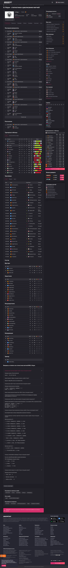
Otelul (48, 82)
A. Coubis (8, 426)
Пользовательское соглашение (39, 552)
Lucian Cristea (11, 289)
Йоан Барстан (14, 231)
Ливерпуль (21, 529)
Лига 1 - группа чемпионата (22, 31)
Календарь (22, 23)
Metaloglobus (11, 172)
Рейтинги (22, 1)
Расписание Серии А (50, 189)
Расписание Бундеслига (50, 192)
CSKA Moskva (49, 36)
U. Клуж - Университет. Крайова (12, 388)
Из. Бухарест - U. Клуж (10, 406)
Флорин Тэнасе (50, 92)
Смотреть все (48, 61)
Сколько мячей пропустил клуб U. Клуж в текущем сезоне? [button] (17, 470)
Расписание (8, 492)
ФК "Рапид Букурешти (21, 503)
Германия (52, 534)
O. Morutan (8, 440)
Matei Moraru (11, 346)
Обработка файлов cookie (55, 541)
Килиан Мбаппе (6, 541)
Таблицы (23, 492)
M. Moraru (13, 210)
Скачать (33, 1)
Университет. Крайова (32, 394)
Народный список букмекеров (40, 540)
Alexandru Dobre (50, 94)
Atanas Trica (11, 353)
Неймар (4, 540)
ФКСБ (10, 153)
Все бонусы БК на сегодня (23, 545)
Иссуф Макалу (11, 342)
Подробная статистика (55, 168)
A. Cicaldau (8, 435)
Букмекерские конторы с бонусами (41, 544)
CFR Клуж (10, 147)
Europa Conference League (17, 135)
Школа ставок (45, 1)
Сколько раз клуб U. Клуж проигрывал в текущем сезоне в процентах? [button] (20, 399)
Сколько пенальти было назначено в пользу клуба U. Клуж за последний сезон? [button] (21, 410)
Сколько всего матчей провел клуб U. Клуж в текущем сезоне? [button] (18, 370)
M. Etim (7, 448)
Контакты (52, 539)
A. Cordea (49, 90)
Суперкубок (49, 57)
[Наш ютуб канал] (55, 560)
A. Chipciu (8, 428)
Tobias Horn (14, 233)
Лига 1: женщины (50, 55)
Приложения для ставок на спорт (40, 538)
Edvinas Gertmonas (10, 476)
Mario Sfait (13, 226)
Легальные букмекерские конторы (40, 541)
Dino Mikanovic (11, 293)
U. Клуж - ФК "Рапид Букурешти (18, 440)
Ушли (22, 179)
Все (8, 179)
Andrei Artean (11, 308)
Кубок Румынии (20, 36)
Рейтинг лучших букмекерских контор (41, 539)
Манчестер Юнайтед (22, 528)
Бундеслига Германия (7, 530)
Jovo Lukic (11, 340)
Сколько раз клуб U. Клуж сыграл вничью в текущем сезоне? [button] (18, 383)
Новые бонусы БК (22, 538)
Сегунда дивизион (50, 50)
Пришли (14, 179)
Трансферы (35, 23)
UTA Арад (10, 155)
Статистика (17, 1)
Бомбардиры (29, 492)
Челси (20, 531)
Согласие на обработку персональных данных (57, 545)
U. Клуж (10, 145)
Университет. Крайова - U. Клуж (12, 403)
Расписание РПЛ (49, 186)
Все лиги (4, 534)
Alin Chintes (11, 283)
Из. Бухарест (11, 149)
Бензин (10, 164)
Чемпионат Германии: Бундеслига (53, 27)
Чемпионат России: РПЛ (51, 31)
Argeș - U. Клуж (8, 389)
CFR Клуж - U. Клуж (9, 404)
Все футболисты (6, 545)
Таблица (28, 23)
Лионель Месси (6, 539)
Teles (7, 438)
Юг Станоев (11, 329)
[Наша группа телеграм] (51, 560)
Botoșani (49, 80)
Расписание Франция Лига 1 (51, 194)
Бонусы (26, 1)
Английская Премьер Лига (7, 528)
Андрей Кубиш (14, 202)
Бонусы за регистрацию (23, 541)
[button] (55, 107)
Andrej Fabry (11, 319)
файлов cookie (3, 563)
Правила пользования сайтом (39, 551)
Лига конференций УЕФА (39, 530)
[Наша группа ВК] (53, 560)
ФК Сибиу (10, 170)
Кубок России (37, 529)
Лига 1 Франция (6, 531)
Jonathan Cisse (11, 285)
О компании (53, 538)
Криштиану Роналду (6, 538)
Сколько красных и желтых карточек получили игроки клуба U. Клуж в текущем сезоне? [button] (22, 416)
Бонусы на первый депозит (23, 539)
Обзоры (30, 1)
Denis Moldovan (14, 236)
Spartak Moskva (49, 41)
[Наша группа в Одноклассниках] (57, 560)
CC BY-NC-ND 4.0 (55, 555)
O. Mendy (13, 195)
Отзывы (40, 1)
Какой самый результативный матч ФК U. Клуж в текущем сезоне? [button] (19, 392)
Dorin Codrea (11, 315)
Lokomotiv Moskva (50, 39)
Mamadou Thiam (14, 241)
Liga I (8, 135)
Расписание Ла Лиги (50, 190)
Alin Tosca (10, 298)
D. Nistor (8, 421)
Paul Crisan (13, 254)
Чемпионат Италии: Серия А (52, 29)
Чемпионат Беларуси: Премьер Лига (53, 24)
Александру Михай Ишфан (52, 96)
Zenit (47, 43)
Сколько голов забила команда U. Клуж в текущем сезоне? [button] (17, 454)
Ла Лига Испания (6, 529)
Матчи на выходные (50, 197)
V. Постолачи (14, 221)
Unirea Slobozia (11, 168)
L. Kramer (8, 442)
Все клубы (20, 534)
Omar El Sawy (11, 338)
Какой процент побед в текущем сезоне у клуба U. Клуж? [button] (17, 378)
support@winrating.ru (22, 560)
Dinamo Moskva (49, 38)
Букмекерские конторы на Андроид (41, 545)
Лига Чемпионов (37, 528)
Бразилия (52, 530)
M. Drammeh (8, 433)
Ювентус (20, 530)
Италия (52, 531)
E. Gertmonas (11, 270)
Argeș (10, 151)
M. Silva (8, 430)
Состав (13, 492)
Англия (52, 528)
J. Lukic (8, 461)
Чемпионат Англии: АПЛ (51, 26)
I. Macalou (8, 465)
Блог (37, 1)
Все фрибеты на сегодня (23, 544)
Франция (52, 529)
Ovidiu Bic (40, 15)
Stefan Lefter (11, 272)
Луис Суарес (5, 544)
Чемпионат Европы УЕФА (39, 534)
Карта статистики (54, 540)
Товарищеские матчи (38, 531)
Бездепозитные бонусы (23, 540)
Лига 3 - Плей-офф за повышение (53, 52)
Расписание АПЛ (49, 187)
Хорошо (3, 565)
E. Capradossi (14, 256)
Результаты (15, 23)
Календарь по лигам (50, 195)
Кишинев (10, 166)
